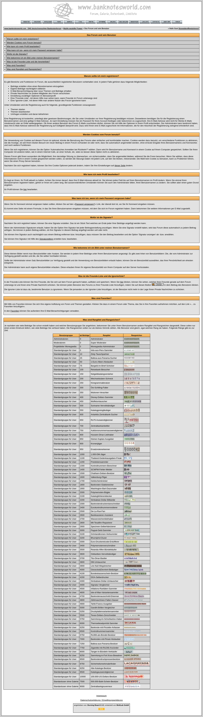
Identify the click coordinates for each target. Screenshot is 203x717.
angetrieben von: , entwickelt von (101, 705)
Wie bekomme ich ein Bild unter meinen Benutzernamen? (33, 58)
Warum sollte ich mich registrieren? (23, 39)
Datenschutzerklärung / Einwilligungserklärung (101, 700)
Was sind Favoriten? (16, 65)
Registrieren (193, 28)
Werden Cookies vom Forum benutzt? (24, 42)
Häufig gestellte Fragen (72, 28)
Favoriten (14, 311)
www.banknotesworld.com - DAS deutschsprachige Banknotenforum (32, 28)
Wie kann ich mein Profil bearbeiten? (23, 46)
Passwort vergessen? (85, 204)
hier (25, 189)
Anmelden (183, 28)
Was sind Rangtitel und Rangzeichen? (24, 69)
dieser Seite (120, 165)
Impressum (101, 696)
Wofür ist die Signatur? (17, 54)
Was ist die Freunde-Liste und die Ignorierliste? (28, 61)
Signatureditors (46, 239)
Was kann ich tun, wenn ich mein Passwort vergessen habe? (34, 50)
